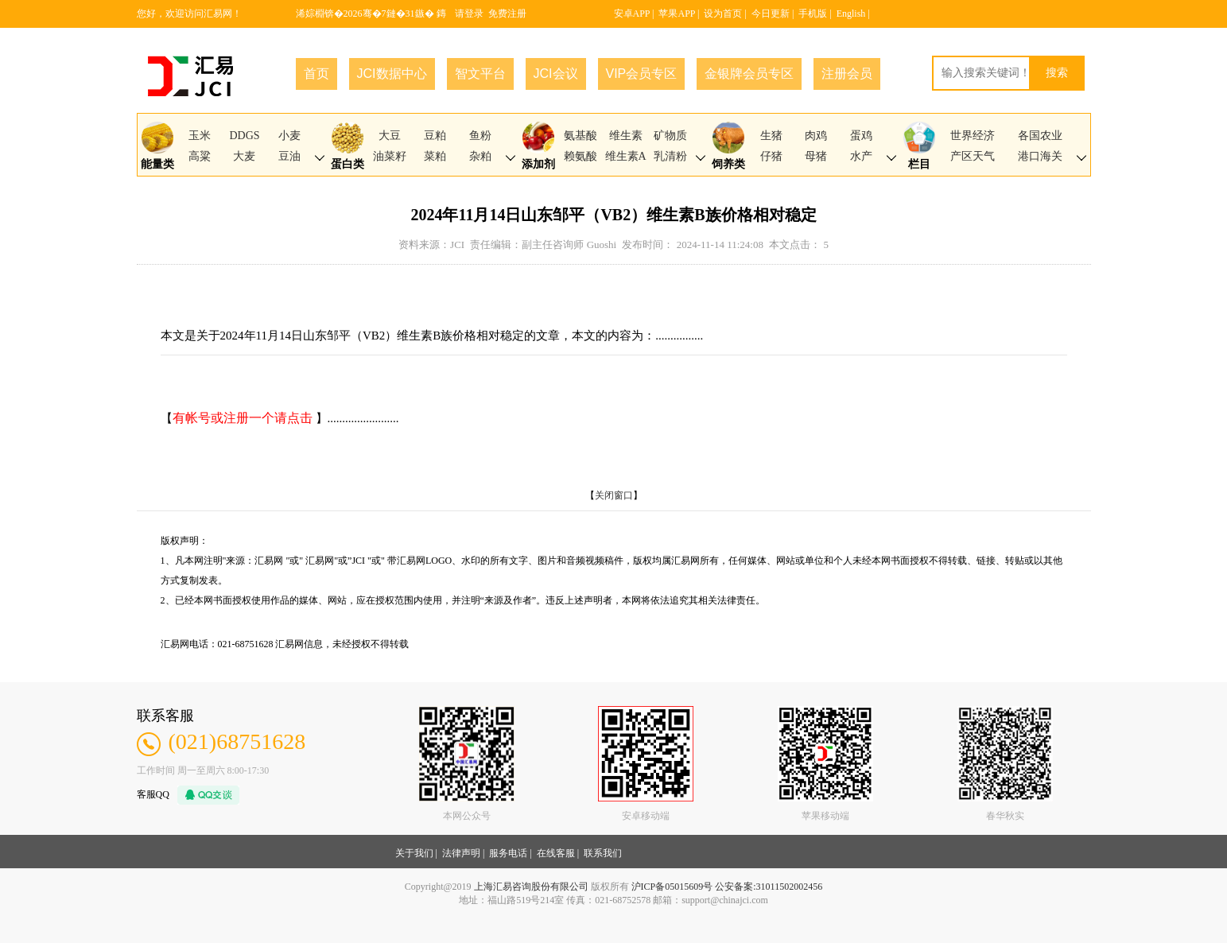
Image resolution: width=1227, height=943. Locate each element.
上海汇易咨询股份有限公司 (531, 886)
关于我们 (414, 853)
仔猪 (771, 156)
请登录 (469, 13)
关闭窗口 (614, 495)
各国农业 (1040, 136)
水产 (861, 156)
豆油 (289, 156)
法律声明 (461, 853)
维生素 (626, 136)
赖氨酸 (580, 156)
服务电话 (508, 853)
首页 (316, 73)
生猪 (771, 136)
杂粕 (480, 156)
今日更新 (770, 13)
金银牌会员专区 (749, 73)
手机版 (812, 13)
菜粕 (435, 156)
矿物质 (670, 136)
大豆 (390, 136)
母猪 (816, 156)
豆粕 (435, 136)
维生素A (626, 156)
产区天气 (972, 156)
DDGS (244, 136)
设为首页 (723, 13)
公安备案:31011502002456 (768, 886)
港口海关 (1040, 156)
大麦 (244, 156)
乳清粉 (670, 156)
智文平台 (480, 73)
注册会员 (846, 73)
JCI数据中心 (392, 73)
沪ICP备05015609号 (672, 886)
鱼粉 (480, 136)
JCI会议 (556, 73)
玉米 (199, 136)
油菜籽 (389, 156)
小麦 (289, 136)
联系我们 (603, 853)
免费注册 (507, 13)
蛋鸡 (861, 136)
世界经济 (972, 136)
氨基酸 (580, 136)
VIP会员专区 (642, 73)
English (851, 13)
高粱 (199, 156)
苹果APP (676, 13)
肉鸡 (816, 136)
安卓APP (632, 13)
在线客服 (556, 853)
